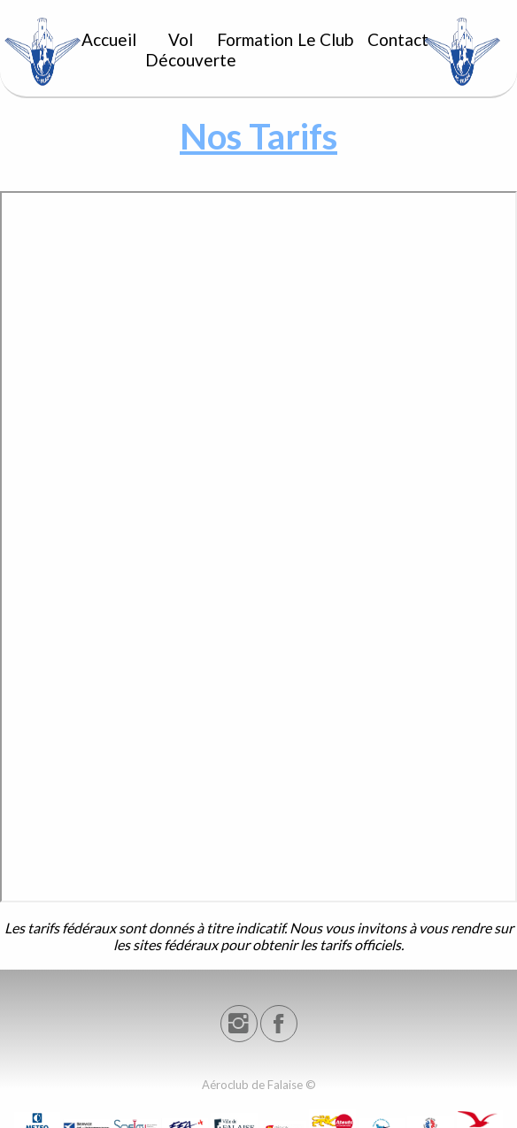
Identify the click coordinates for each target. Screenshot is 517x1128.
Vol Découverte (181, 49)
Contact (397, 39)
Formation (253, 39)
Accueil (108, 39)
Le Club (325, 39)
